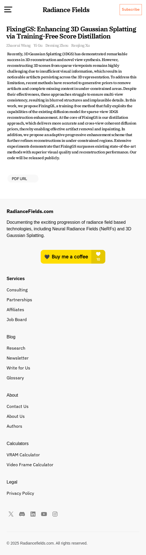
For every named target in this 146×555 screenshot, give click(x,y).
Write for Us (18, 368)
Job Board (17, 319)
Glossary (15, 377)
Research (16, 348)
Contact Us (18, 406)
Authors (14, 426)
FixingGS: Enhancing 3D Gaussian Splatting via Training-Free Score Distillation (71, 32)
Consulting (17, 289)
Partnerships (19, 299)
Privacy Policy (20, 493)
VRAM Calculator (23, 454)
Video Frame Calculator (30, 464)
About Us (16, 416)
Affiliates (15, 309)
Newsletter (18, 358)
